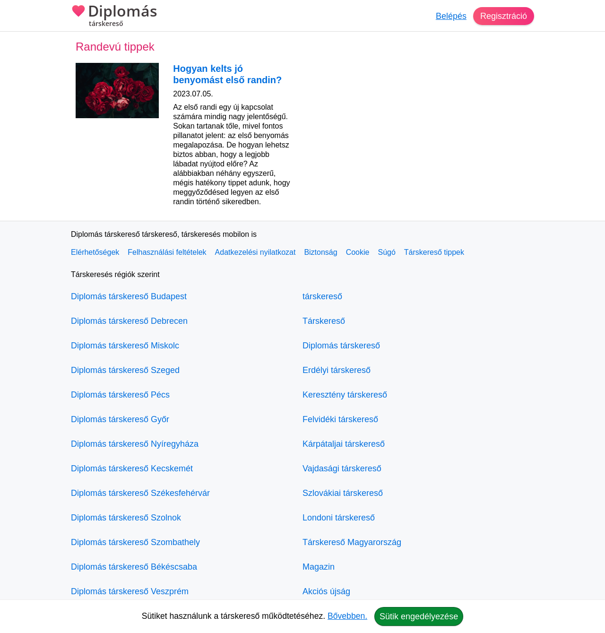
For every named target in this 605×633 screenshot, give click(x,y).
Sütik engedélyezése (419, 616)
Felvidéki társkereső (340, 419)
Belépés (451, 16)
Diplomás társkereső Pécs (120, 394)
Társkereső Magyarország (351, 542)
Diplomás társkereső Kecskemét (132, 468)
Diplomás (114, 16)
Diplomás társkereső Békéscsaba (134, 567)
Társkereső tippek (434, 252)
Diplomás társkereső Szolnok (126, 517)
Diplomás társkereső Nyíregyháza (135, 444)
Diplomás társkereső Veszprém (130, 591)
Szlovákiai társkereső (342, 493)
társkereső (322, 296)
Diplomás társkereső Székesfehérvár (140, 493)
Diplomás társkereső (341, 345)
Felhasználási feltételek (167, 252)
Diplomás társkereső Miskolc (125, 345)
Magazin (318, 567)
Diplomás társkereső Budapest (129, 296)
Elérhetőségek (95, 252)
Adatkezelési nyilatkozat (255, 252)
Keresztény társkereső (344, 394)
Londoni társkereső (338, 517)
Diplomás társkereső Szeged (125, 370)
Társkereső (323, 321)
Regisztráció (503, 16)
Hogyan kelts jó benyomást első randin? (227, 74)
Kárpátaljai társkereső (343, 444)
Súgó (386, 252)
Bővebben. (347, 616)
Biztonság (320, 252)
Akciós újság (326, 591)
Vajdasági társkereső (341, 468)
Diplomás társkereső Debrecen (129, 321)
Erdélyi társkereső (336, 370)
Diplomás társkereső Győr (120, 419)
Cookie (358, 252)
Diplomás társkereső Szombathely (135, 542)
